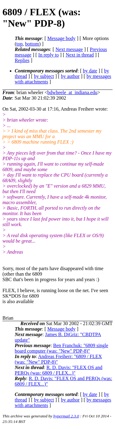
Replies (22, 60)
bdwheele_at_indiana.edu (72, 92)
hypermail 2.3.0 (66, 416)
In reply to (48, 54)
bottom (32, 43)
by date (90, 70)
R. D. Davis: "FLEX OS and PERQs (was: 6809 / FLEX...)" (58, 370)
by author (70, 76)
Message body (61, 38)
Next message (69, 49)
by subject (44, 76)
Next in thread (80, 54)
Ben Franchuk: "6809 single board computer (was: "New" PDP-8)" (61, 348)
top (19, 43)
